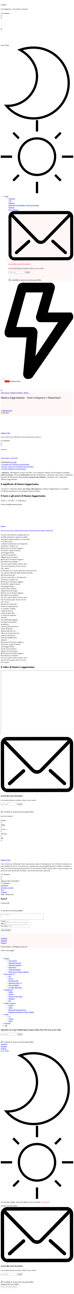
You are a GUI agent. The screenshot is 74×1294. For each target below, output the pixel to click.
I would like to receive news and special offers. (26, 280)
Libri (6, 1025)
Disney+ (11, 994)
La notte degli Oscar (15, 987)
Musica (26, 393)
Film (9, 976)
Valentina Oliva (7, 411)
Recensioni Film (13, 981)
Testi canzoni (5, 393)
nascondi (13, 462)
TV (9, 1017)
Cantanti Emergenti (14, 970)
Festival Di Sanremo (16, 393)
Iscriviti (27, 272)
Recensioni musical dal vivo (17, 1010)
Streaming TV (9, 990)
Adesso (7, 381)
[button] (2, 907)
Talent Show (12, 967)
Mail (2, 923)
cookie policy (45, 1202)
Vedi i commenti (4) (7, 894)
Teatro (10, 1008)
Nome (3, 921)
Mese (18, 381)
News (6, 1014)
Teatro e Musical (10, 1003)
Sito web (3, 926)
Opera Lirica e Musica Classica (18, 972)
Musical (10, 1005)
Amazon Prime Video (15, 996)
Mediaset (11, 999)
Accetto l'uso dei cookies (9, 1206)
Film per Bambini (13, 985)
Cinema (10, 1019)
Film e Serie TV (10, 974)
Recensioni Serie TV (15, 983)
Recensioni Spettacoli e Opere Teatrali (21, 1012)
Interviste (7, 1023)
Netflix (10, 992)
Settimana (13, 381)
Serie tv (10, 979)
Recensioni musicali (14, 963)
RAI (9, 1001)
